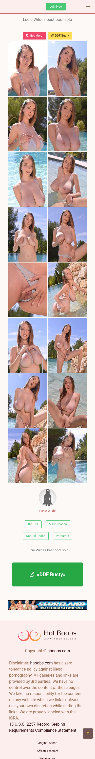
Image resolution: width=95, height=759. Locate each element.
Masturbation (58, 524)
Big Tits (33, 524)
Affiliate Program (47, 751)
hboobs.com (58, 650)
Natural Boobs (35, 536)
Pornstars (62, 536)
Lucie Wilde (47, 501)
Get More (34, 35)
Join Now (56, 6)
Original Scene (47, 743)
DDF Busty (60, 35)
